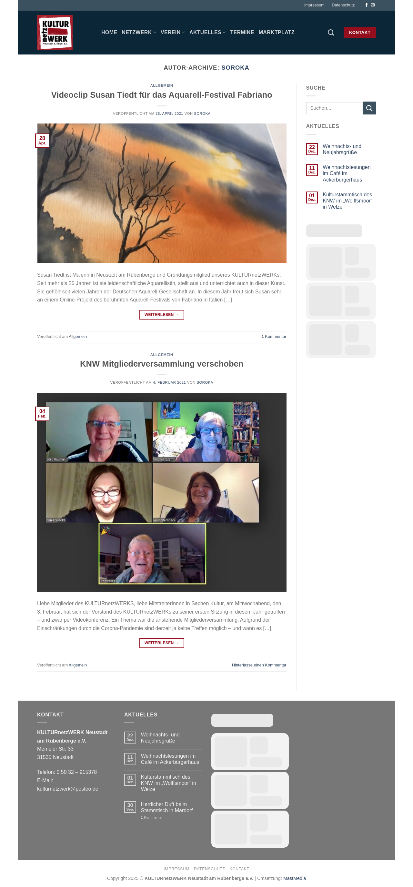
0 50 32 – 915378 (76, 772)
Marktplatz (277, 32)
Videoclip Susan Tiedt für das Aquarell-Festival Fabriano (161, 94)
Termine (242, 32)
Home (109, 32)
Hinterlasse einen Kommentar (259, 665)
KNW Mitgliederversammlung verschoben (161, 363)
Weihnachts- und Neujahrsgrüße (342, 149)
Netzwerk (139, 32)
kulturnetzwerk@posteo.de (67, 789)
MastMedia (294, 878)
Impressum (314, 5)
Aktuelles (207, 32)
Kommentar (274, 336)
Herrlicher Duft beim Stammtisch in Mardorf (167, 807)
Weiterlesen (162, 315)
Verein (173, 32)
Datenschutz (343, 5)
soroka (235, 67)
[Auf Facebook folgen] (366, 5)
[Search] (331, 32)
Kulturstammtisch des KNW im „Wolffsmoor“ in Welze (347, 201)
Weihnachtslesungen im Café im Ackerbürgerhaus (346, 173)
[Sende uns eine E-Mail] (373, 5)
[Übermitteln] (369, 108)
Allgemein (161, 85)
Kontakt (239, 869)
